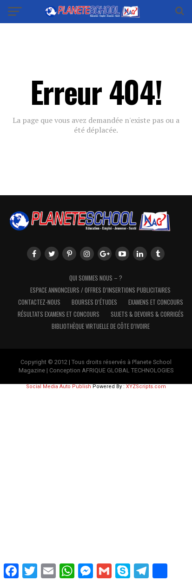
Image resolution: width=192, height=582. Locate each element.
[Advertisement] (96, 485)
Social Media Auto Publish (58, 387)
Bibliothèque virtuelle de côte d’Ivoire (101, 326)
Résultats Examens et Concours (58, 314)
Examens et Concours (155, 302)
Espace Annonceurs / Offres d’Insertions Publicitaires (100, 290)
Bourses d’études (94, 302)
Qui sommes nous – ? (95, 278)
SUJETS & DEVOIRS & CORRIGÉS (147, 314)
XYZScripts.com (146, 387)
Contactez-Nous (39, 302)
